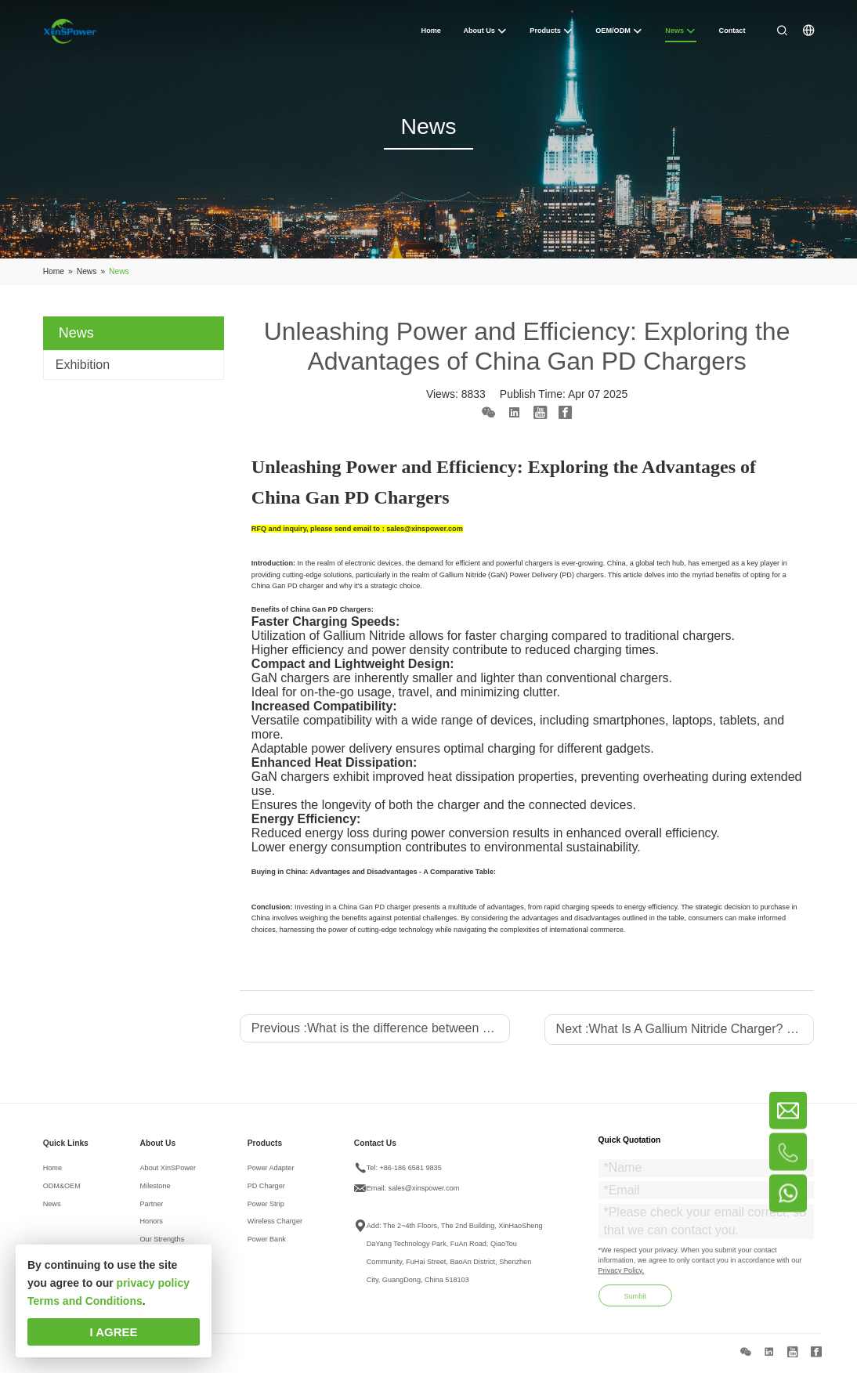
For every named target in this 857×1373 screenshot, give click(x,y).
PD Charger (266, 1190)
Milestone (155, 1190)
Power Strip (266, 1208)
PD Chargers (349, 609)
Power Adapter (271, 1172)
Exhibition (83, 364)
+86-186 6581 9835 (410, 1172)
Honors (151, 1226)
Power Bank (267, 1244)
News (52, 1208)
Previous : (380, 1028)
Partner (152, 1208)
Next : (685, 1028)
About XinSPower (168, 1172)
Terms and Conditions (85, 1301)
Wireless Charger (275, 1226)
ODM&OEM (62, 1190)
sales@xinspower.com (424, 1193)
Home (52, 1172)
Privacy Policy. (621, 1275)
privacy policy (153, 1283)
